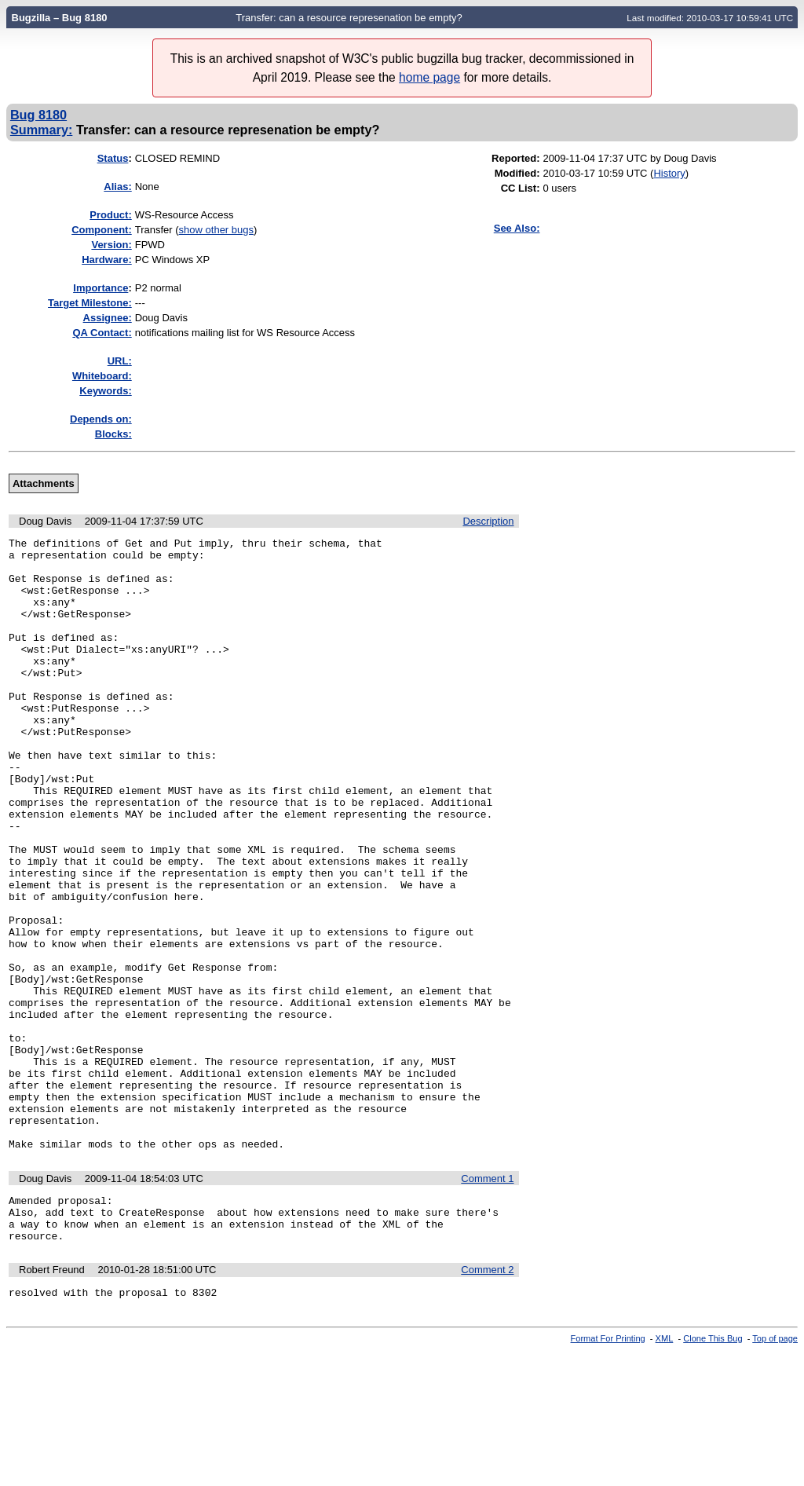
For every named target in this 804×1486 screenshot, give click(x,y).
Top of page (775, 1472)
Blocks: (113, 434)
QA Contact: (101, 333)
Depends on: (101, 419)
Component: (101, 230)
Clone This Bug (712, 1472)
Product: (110, 215)
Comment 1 (487, 1301)
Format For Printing (608, 1472)
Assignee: (107, 318)
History (669, 173)
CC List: (520, 188)
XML (665, 1472)
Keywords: (105, 391)
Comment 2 (487, 1401)
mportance (100, 288)
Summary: (41, 130)
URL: (120, 361)
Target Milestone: (90, 303)
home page (429, 77)
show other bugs (216, 230)
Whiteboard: (102, 376)
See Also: (517, 228)
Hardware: (107, 259)
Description (487, 521)
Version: (111, 245)
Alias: (117, 186)
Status (113, 158)
